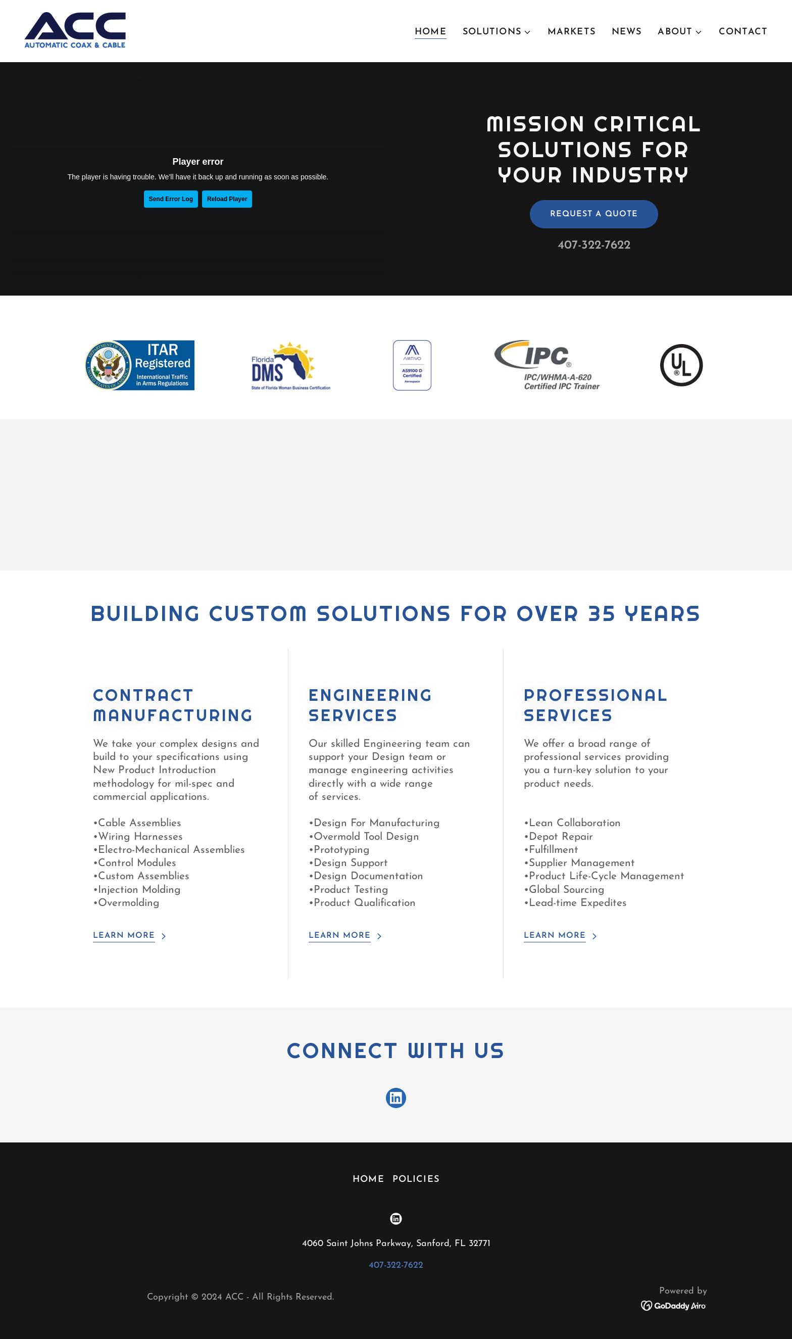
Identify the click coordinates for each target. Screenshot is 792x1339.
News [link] (627, 32)
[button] (497, 32)
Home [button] (368, 1179)
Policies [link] (415, 1179)
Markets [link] (572, 32)
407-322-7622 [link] (594, 246)
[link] (75, 30)
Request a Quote (593, 214)
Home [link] (431, 32)
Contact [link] (743, 32)
